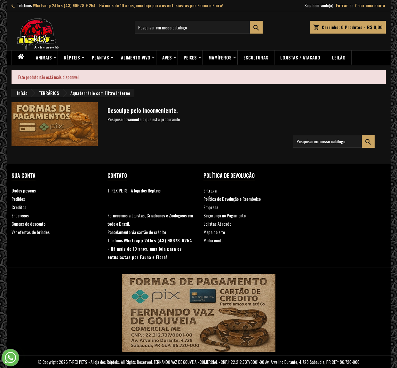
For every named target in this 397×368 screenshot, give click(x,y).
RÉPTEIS (72, 57)
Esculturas (255, 57)
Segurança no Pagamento (224, 215)
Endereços (20, 215)
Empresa (210, 207)
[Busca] (199, 27)
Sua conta (24, 175)
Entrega (210, 190)
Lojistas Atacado (217, 223)
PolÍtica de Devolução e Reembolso (232, 198)
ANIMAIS (44, 57)
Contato (117, 175)
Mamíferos (220, 57)
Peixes (190, 57)
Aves (167, 57)
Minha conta (213, 240)
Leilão (338, 57)
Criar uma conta (370, 5)
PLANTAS (100, 57)
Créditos (19, 207)
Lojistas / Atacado (300, 57)
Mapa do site (214, 232)
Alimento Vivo (135, 57)
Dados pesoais (24, 190)
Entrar (342, 5)
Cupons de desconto (28, 223)
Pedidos (18, 198)
